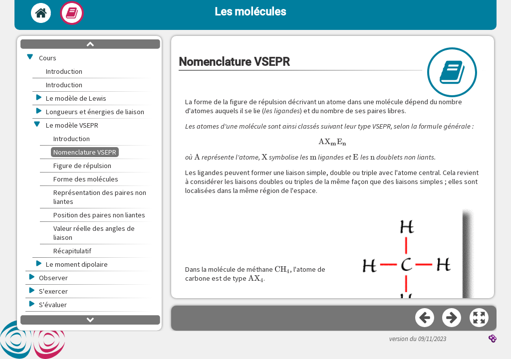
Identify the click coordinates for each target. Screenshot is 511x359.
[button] (480, 318)
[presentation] (332, 141)
